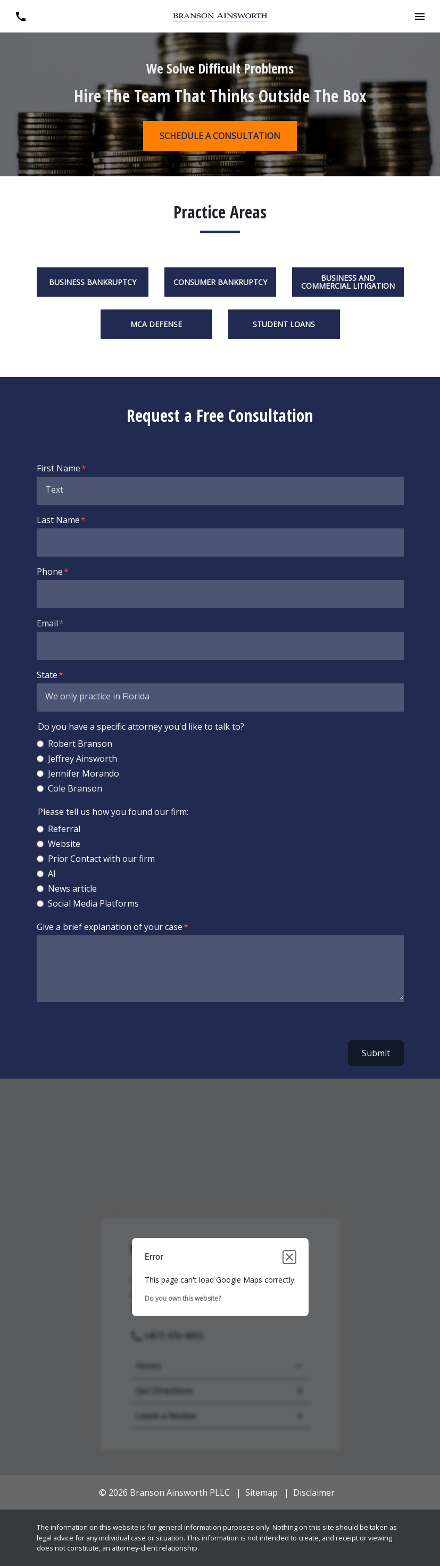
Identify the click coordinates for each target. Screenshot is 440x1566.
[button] (419, 16)
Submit (376, 1053)
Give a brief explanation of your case (109, 927)
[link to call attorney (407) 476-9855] (20, 16)
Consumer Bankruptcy (220, 282)
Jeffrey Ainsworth (82, 758)
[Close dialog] (289, 1257)
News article (72, 888)
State (47, 675)
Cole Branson (75, 788)
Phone (50, 571)
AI (52, 873)
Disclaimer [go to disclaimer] (314, 1492)
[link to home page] (220, 16)
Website (64, 844)
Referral (64, 829)
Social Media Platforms (93, 903)
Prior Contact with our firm (101, 858)
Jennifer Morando (83, 773)
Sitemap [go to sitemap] (261, 1492)
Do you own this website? (183, 1298)
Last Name (58, 520)
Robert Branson (80, 743)
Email (47, 623)
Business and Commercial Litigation (348, 282)
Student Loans (284, 324)
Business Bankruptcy (92, 282)
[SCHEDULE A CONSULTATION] (220, 136)
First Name (58, 468)
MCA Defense (156, 324)
